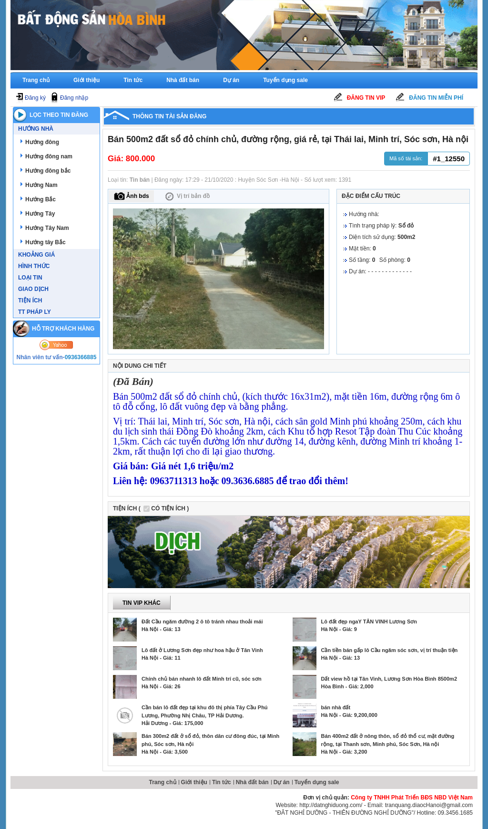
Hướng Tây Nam (47, 228)
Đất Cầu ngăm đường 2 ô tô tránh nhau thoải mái (202, 621)
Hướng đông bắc (48, 170)
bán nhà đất (336, 707)
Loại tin (30, 277)
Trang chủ (36, 80)
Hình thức (34, 266)
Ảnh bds (131, 196)
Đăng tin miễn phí (436, 97)
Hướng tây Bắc (45, 242)
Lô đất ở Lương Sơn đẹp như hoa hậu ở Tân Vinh (202, 650)
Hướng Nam (41, 185)
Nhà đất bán (182, 80)
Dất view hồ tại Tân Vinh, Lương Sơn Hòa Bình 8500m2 (389, 679)
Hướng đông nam (48, 156)
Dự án (231, 80)
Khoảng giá (36, 254)
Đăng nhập (74, 97)
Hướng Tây (40, 213)
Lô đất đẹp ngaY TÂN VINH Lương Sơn (369, 621)
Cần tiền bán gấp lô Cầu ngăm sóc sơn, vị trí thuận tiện (389, 650)
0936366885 (81, 357)
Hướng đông (42, 142)
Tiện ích (30, 300)
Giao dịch (33, 289)
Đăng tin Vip (366, 97)
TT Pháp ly (34, 312)
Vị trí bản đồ (186, 196)
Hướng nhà (35, 128)
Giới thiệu (86, 80)
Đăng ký (35, 97)
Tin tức (132, 80)
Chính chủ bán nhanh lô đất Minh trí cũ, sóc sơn (202, 679)
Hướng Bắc (40, 199)
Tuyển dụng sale (285, 80)
